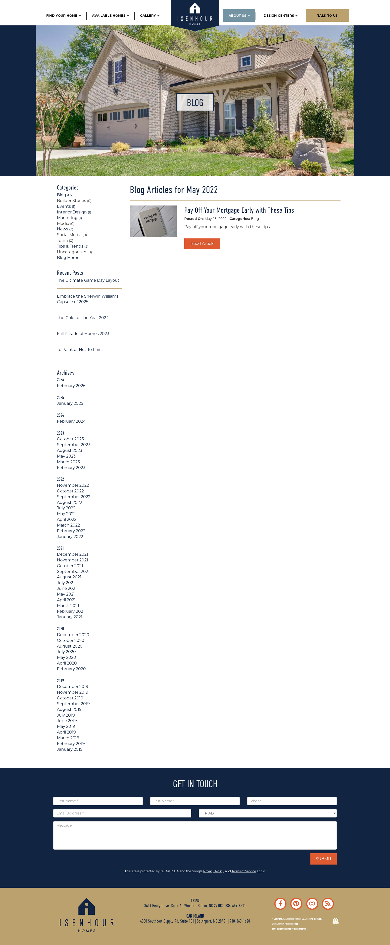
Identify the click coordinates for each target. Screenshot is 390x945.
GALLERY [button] (149, 15)
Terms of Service (244, 871)
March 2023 (68, 462)
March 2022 (68, 525)
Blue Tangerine (300, 928)
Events (66, 206)
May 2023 (66, 456)
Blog (65, 195)
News (65, 229)
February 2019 (71, 743)
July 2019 (66, 715)
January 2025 (70, 403)
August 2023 (69, 450)
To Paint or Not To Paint (80, 349)
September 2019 (73, 703)
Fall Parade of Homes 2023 (83, 333)
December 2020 (73, 634)
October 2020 (70, 640)
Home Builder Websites (281, 928)
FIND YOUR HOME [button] (63, 15)
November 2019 (72, 692)
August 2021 (69, 577)
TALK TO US (327, 15)
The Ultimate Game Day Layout (88, 280)
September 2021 (73, 571)
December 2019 (72, 686)
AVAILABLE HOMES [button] (110, 15)
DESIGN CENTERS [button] (280, 15)
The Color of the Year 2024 (83, 317)
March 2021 (68, 605)
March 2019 (68, 738)
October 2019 (70, 698)
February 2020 (71, 669)
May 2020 (66, 657)
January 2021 (69, 616)
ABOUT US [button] (239, 15)
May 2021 (66, 594)
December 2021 (72, 554)
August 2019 (69, 709)
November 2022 (73, 485)
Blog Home (68, 257)
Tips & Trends (72, 246)
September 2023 (73, 444)
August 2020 (70, 646)
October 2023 (70, 439)
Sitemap (294, 923)
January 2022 (70, 536)
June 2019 (67, 720)
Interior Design (74, 212)
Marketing (69, 217)
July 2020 (66, 651)
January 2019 (70, 749)
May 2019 (66, 726)
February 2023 (71, 467)
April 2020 (67, 663)
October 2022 (70, 491)
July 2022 (66, 508)
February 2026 (71, 385)
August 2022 (69, 502)
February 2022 (71, 531)
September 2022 (73, 496)
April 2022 (66, 519)
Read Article (202, 243)
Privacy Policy (213, 871)
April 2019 (66, 732)
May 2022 (66, 513)
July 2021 (66, 582)
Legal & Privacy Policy (281, 923)
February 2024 (71, 421)
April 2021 (66, 600)
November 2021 (72, 560)
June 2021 (67, 588)
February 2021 (71, 611)
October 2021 (70, 565)
